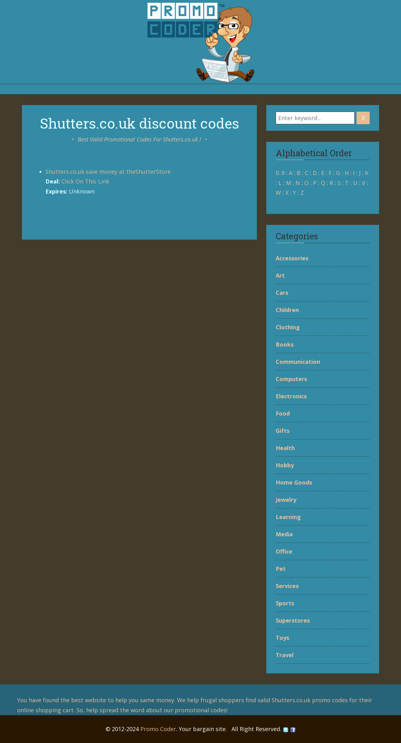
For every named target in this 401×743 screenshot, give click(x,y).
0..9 (280, 173)
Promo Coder (158, 729)
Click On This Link (85, 181)
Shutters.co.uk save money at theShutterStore (108, 171)
